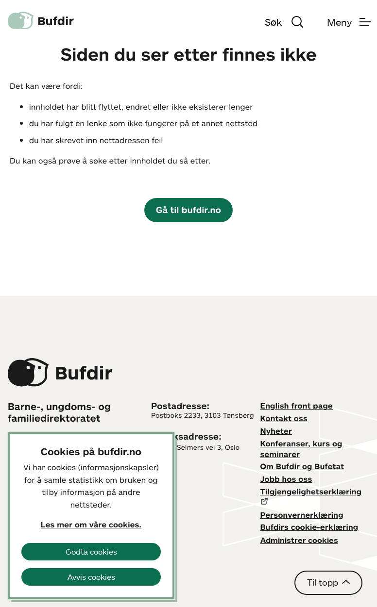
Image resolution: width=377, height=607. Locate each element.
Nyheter (276, 431)
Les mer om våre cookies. (91, 524)
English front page (296, 405)
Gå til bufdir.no (188, 209)
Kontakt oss (284, 418)
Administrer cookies (299, 540)
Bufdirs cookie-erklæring (309, 527)
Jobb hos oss (286, 479)
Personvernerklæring (301, 515)
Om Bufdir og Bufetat (302, 466)
